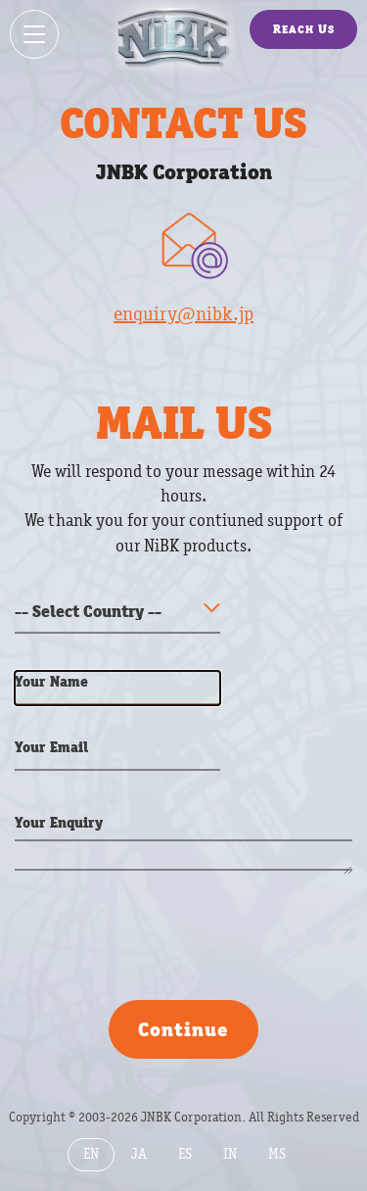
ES (185, 1154)
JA (139, 1154)
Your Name (51, 681)
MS (277, 1154)
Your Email (51, 747)
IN (230, 1154)
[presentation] (163, 942)
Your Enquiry (59, 822)
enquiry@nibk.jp (183, 314)
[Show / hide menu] (34, 34)
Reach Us (304, 29)
